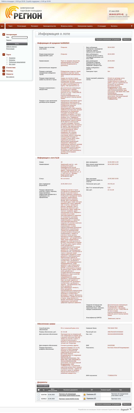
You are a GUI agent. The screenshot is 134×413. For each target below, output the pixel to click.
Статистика (10, 67)
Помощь (9, 71)
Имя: (7, 37)
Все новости (10, 77)
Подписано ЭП (91, 394)
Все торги (12, 64)
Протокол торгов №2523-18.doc (69, 398)
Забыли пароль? (11, 46)
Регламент (34, 26)
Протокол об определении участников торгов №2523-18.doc (69, 394)
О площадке (102, 26)
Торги (10, 26)
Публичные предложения (17, 62)
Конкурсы (12, 60)
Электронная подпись (85, 26)
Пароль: (9, 40)
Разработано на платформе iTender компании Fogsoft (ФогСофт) (99, 409)
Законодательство (49, 26)
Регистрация (21, 26)
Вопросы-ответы (67, 26)
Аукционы (12, 58)
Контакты (114, 26)
